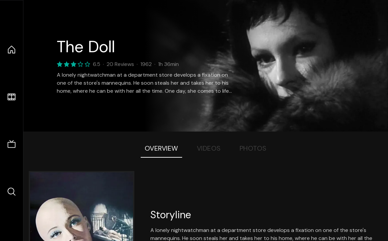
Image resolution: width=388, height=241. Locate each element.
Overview (161, 148)
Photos (253, 148)
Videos (209, 148)
